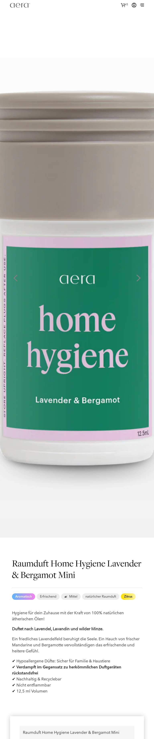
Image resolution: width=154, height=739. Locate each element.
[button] (124, 5)
